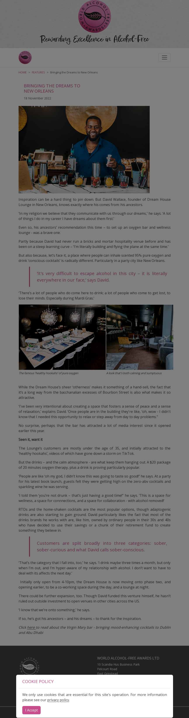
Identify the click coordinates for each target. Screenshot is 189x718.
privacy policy (58, 699)
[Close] (31, 710)
